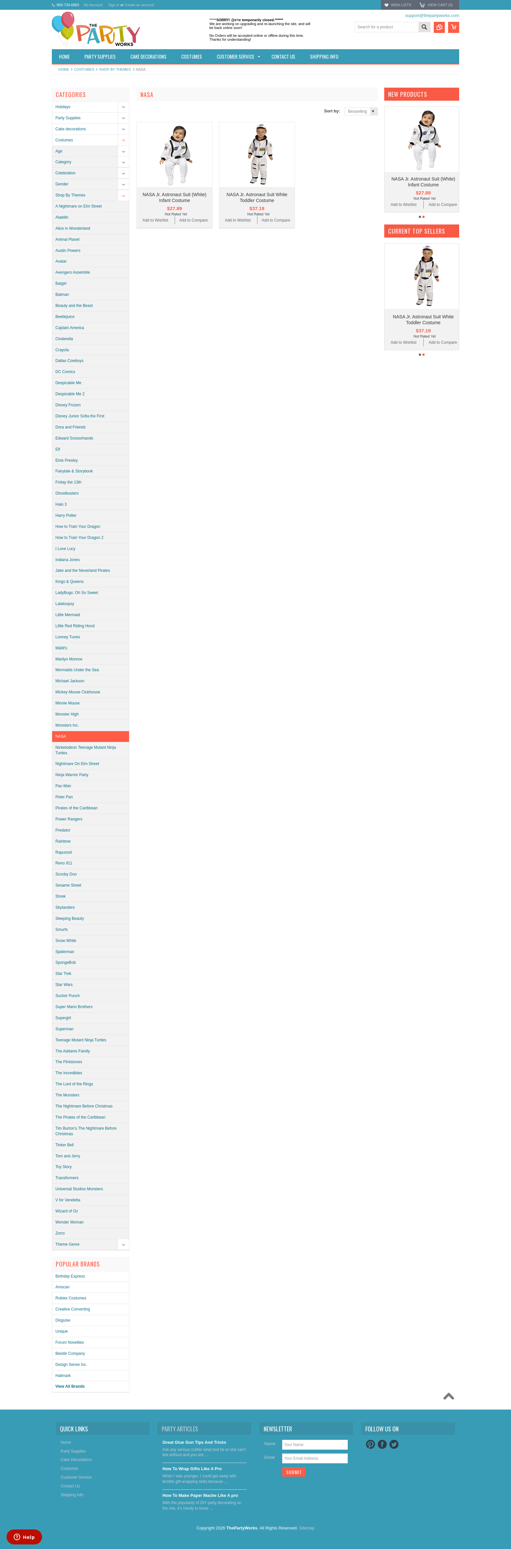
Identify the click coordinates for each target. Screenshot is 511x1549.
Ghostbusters (67, 493)
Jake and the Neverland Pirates (82, 570)
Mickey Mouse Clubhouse (77, 692)
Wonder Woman (69, 1222)
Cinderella (64, 339)
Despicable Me (68, 383)
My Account (93, 5)
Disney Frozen (67, 405)
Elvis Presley (66, 460)
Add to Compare (193, 220)
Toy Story (63, 1167)
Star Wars (64, 984)
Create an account (139, 5)
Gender (61, 184)
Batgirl (60, 283)
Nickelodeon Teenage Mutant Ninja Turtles (85, 750)
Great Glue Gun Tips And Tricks (194, 1442)
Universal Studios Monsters (79, 1189)
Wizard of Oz (66, 1211)
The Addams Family (72, 1051)
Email (269, 1457)
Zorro (60, 1233)
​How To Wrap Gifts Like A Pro (192, 1468)
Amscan (62, 1287)
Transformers (67, 1178)
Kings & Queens (69, 581)
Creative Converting (72, 1309)
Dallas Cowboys (69, 360)
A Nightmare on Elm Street (78, 206)
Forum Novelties (69, 1342)
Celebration (65, 173)
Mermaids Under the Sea (77, 670)
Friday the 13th (68, 482)
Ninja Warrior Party (71, 775)
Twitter (394, 1444)
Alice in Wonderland (72, 228)
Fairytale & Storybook (74, 471)
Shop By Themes (115, 69)
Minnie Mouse (67, 703)
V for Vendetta (67, 1200)
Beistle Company (70, 1353)
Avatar (60, 261)
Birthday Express (70, 1276)
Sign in (113, 5)
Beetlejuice (65, 316)
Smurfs (61, 929)
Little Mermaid (67, 615)
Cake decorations (70, 129)
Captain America (69, 328)
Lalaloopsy (64, 603)
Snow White (65, 940)
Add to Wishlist (155, 220)
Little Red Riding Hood (75, 626)
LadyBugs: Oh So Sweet (76, 592)
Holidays (62, 107)
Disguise (62, 1320)
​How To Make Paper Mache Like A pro (200, 1495)
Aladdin (61, 217)
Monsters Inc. (67, 725)
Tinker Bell (64, 1145)
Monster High (67, 714)
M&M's (61, 648)
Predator (62, 830)
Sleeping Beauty (69, 918)
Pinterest (370, 1444)
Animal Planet (67, 239)
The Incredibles (68, 1073)
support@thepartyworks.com (432, 15)
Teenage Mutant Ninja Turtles (80, 1040)
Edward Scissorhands (74, 438)
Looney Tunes (67, 637)
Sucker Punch (67, 995)
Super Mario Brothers (74, 1007)
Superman (64, 1029)
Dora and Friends (70, 427)
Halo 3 (61, 504)
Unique (61, 1331)
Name (270, 1443)
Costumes (84, 69)
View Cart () (440, 5)
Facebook (382, 1444)
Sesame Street (68, 885)
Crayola (62, 350)
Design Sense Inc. (71, 1364)
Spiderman (64, 951)
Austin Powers (67, 250)
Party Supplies (67, 118)
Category (63, 162)
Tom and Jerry (67, 1156)
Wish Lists (401, 5)
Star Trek (63, 973)
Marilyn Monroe (68, 659)
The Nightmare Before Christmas (83, 1106)
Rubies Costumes (70, 1298)
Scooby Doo (66, 874)
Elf (57, 449)
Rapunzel (63, 852)
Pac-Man (63, 786)
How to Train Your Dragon (77, 526)
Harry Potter (66, 515)
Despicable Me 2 (69, 394)
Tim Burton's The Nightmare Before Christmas (86, 1131)
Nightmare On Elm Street (77, 763)
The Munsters (67, 1095)
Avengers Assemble (72, 272)
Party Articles (180, 1429)
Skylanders (65, 907)
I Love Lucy (65, 548)
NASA (60, 736)
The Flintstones (68, 1062)
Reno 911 (63, 863)
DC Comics (65, 371)
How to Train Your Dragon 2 (79, 537)
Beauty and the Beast (74, 305)
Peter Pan (64, 797)
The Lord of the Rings (74, 1084)
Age (58, 151)
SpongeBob (65, 962)
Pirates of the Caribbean (76, 808)
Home (63, 69)
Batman (62, 294)
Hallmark (63, 1375)
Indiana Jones (67, 559)
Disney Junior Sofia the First (79, 416)
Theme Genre (67, 1244)
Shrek (60, 896)
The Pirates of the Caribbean (80, 1117)
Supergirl (63, 1018)
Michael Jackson (69, 681)
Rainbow (63, 841)
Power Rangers (68, 819)
